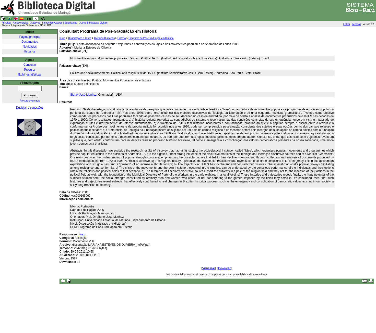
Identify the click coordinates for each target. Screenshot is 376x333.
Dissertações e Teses (79, 38)
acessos (356, 24)
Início (62, 38)
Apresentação (20, 22)
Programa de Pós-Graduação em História (151, 38)
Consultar (30, 64)
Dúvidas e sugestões (29, 107)
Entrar (346, 24)
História (122, 38)
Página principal (29, 36)
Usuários (29, 51)
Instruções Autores (52, 22)
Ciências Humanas (104, 38)
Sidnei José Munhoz (83, 94)
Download (224, 268)
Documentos (30, 41)
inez (82, 234)
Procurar (29, 69)
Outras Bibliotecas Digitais (93, 22)
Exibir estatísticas (29, 74)
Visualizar (208, 268)
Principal (6, 22)
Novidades (30, 46)
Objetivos (35, 22)
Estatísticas (70, 22)
